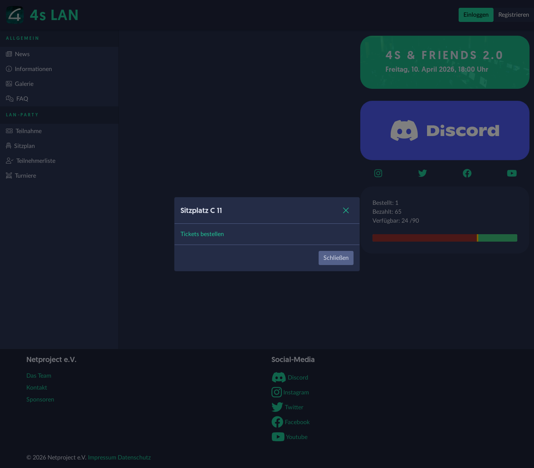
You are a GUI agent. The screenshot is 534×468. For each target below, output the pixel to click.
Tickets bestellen (202, 234)
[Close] (346, 210)
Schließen (336, 258)
